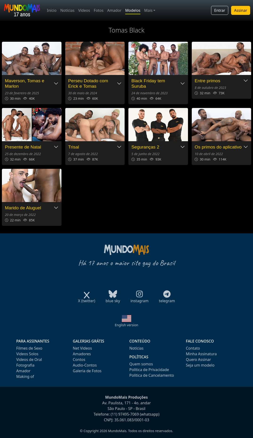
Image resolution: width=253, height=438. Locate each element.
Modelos (132, 10)
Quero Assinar (198, 359)
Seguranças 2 (145, 147)
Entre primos (207, 80)
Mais (148, 10)
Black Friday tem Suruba (148, 83)
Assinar (240, 10)
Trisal (73, 147)
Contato (193, 348)
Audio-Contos (85, 365)
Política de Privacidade (149, 369)
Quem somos (141, 364)
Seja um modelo (200, 365)
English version (126, 325)
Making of (25, 376)
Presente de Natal (23, 147)
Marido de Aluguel (23, 207)
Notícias (67, 10)
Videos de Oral (29, 359)
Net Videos (82, 348)
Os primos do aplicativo (218, 147)
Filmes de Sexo (29, 348)
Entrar (219, 10)
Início (52, 10)
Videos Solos (27, 353)
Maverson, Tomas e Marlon (24, 83)
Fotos (98, 10)
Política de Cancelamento (151, 375)
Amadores (82, 353)
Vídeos (84, 10)
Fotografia (25, 365)
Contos (79, 359)
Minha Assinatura (201, 353)
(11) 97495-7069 (125, 414)
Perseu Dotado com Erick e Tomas (88, 83)
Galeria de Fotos (87, 370)
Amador (114, 10)
